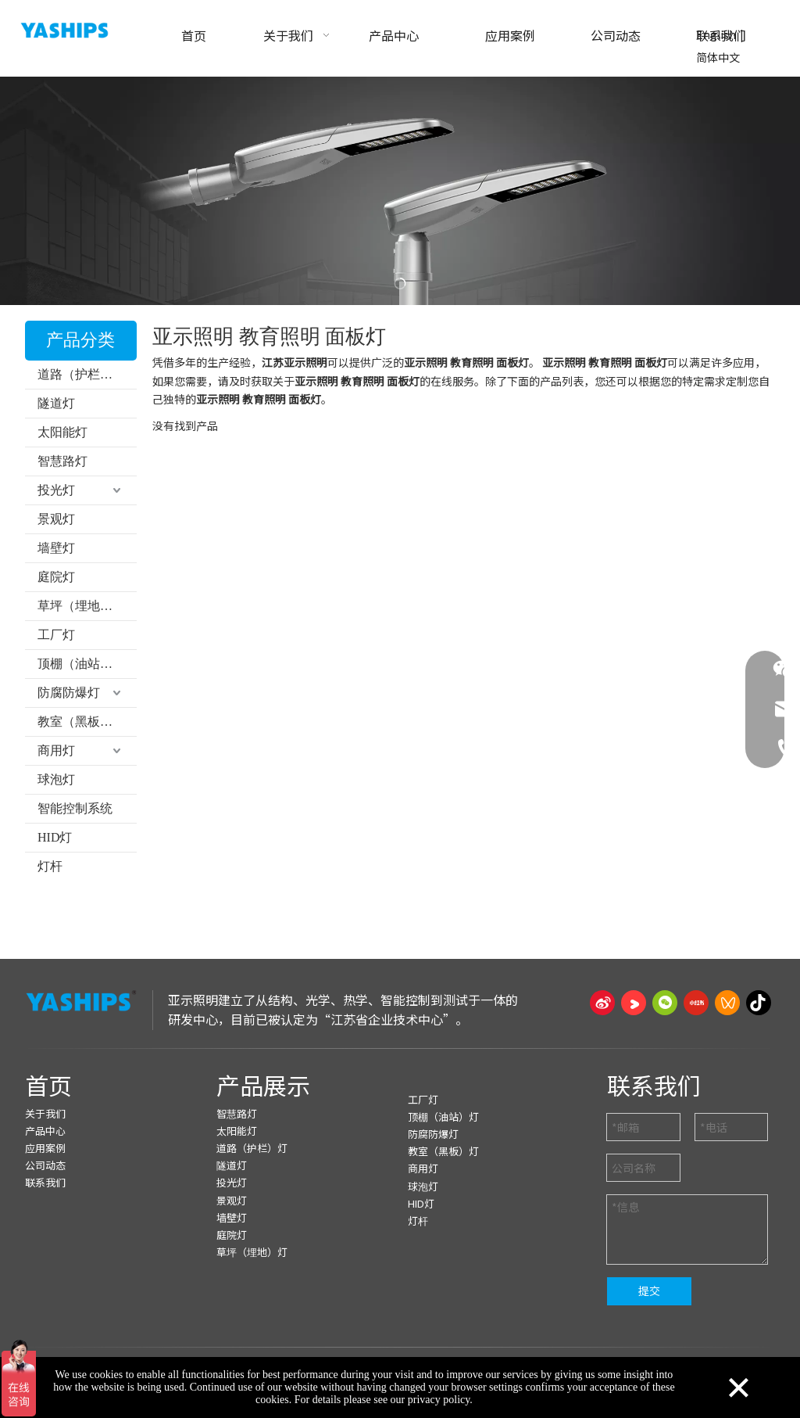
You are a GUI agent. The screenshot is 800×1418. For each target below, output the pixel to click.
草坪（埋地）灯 (81, 605)
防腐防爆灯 (69, 692)
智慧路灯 (63, 461)
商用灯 (56, 750)
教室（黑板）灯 (81, 721)
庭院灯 (56, 576)
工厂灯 (56, 634)
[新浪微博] (602, 1002)
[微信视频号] (727, 1002)
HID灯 (55, 837)
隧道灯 (56, 403)
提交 (649, 1290)
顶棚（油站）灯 (81, 663)
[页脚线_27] (400, 1048)
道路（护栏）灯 (81, 374)
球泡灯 (56, 779)
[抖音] (758, 1002)
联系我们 (45, 1182)
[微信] (664, 1002)
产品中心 (45, 1130)
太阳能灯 (63, 432)
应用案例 (45, 1147)
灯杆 (50, 866)
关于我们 (45, 1113)
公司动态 (45, 1165)
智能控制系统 (75, 808)
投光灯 (56, 490)
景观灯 (56, 519)
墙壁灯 (56, 548)
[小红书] (696, 1002)
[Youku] (633, 1002)
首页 (48, 1085)
